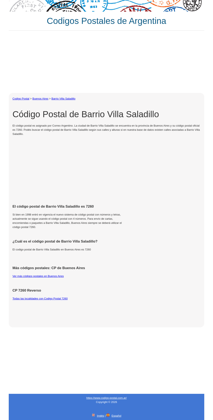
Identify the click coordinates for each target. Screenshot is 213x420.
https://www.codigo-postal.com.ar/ (106, 397)
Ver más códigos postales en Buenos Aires (38, 276)
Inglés (100, 415)
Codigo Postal (20, 98)
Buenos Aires (40, 98)
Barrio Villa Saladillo (63, 98)
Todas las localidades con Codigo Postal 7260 (40, 298)
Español (116, 415)
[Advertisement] (106, 62)
